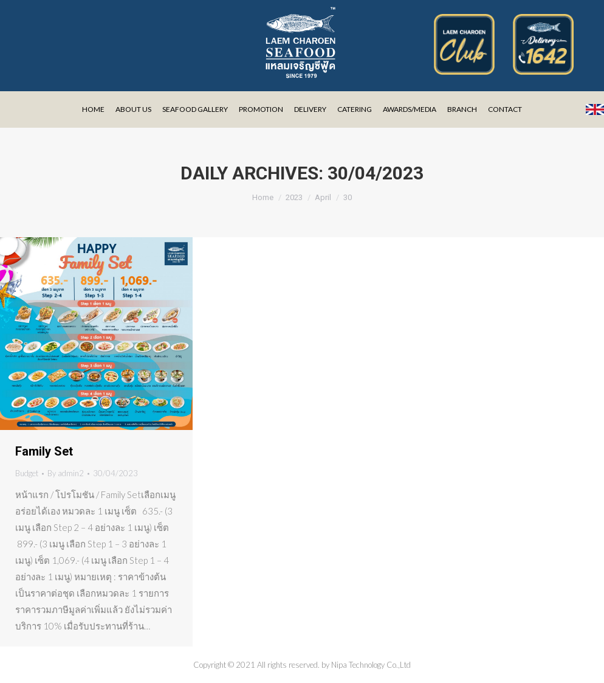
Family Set (44, 451)
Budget (26, 473)
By (65, 473)
